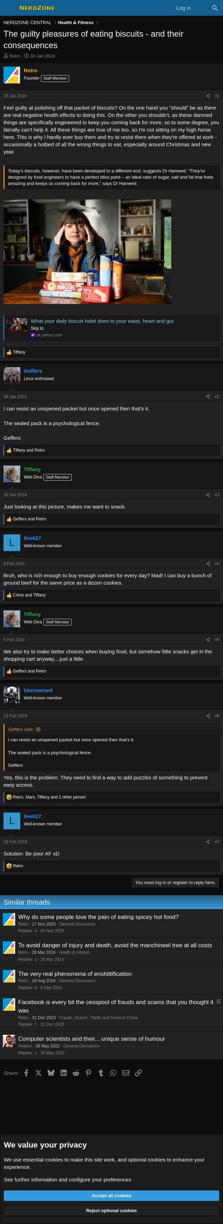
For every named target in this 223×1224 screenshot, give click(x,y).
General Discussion (77, 924)
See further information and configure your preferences (67, 1179)
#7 (217, 841)
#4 (217, 563)
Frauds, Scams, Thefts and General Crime (98, 1017)
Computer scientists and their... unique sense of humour (91, 1039)
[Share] (208, 96)
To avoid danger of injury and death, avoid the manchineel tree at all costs (115, 945)
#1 (217, 96)
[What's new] (201, 7)
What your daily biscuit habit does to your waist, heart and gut (102, 321)
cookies (54, 1160)
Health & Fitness (74, 952)
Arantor (25, 1046)
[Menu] (9, 8)
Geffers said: (21, 729)
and (29, 450)
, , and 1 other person (49, 797)
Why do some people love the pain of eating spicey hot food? (98, 917)
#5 (217, 639)
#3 (217, 494)
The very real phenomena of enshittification (75, 974)
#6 (217, 715)
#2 (217, 396)
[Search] (215, 7)
